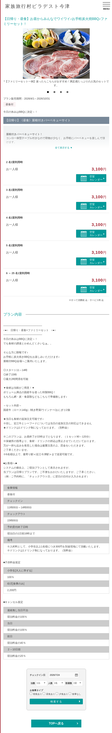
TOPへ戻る (56, 723)
